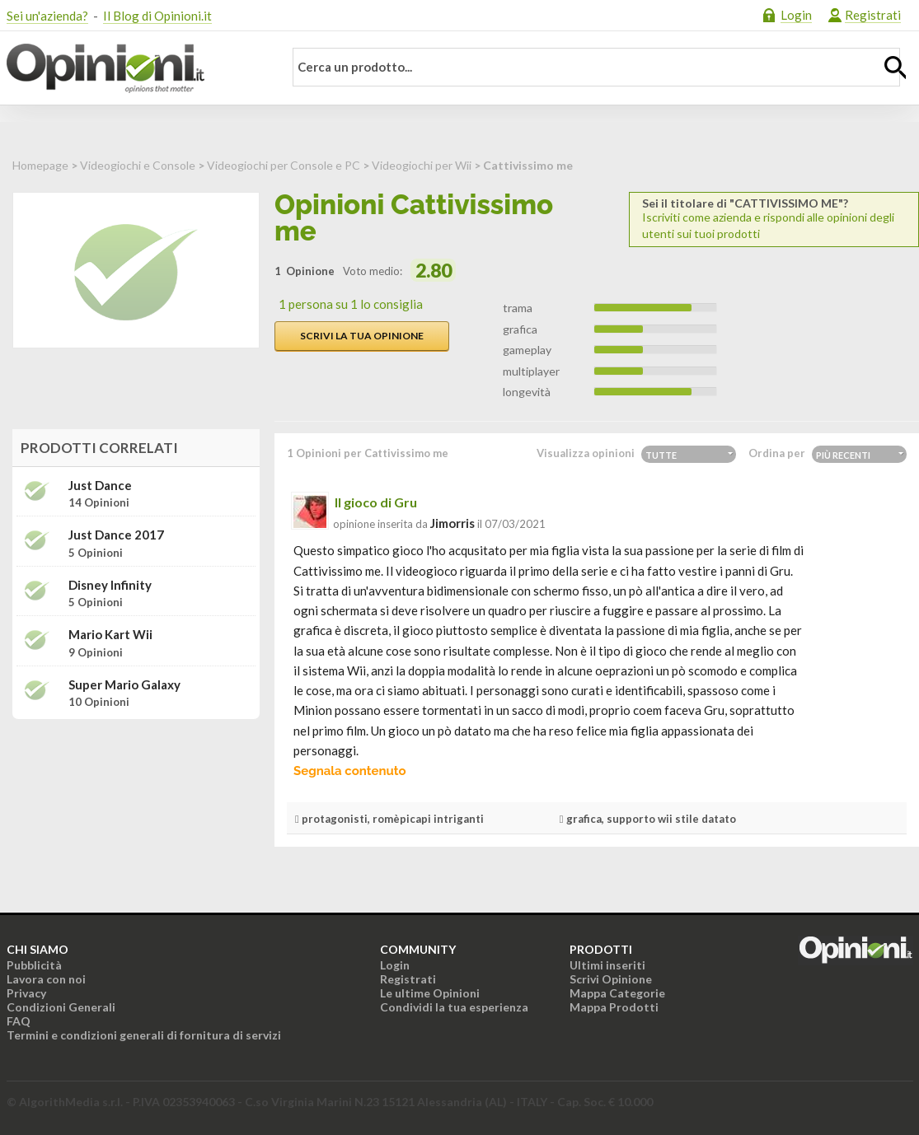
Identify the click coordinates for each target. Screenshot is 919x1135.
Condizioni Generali (61, 1007)
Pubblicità (34, 965)
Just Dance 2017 (116, 535)
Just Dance (100, 486)
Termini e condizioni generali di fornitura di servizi (144, 1035)
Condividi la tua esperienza (454, 1007)
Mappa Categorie (617, 993)
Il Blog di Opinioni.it (157, 15)
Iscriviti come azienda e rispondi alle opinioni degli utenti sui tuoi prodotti (774, 219)
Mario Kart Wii (110, 635)
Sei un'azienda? (47, 15)
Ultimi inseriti (607, 965)
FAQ (18, 1021)
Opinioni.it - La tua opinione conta (134, 68)
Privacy (26, 993)
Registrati (873, 14)
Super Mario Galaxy (124, 685)
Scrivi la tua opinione (362, 335)
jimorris (452, 523)
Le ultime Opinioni (430, 993)
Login (796, 14)
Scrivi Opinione (611, 979)
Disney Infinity (110, 585)
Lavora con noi (46, 979)
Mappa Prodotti (614, 1007)
